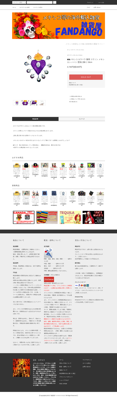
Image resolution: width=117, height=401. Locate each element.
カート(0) (100, 2)
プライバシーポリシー (66, 377)
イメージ (82, 119)
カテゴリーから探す (23, 7)
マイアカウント (87, 360)
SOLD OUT (86, 77)
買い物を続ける (72, 101)
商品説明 (35, 119)
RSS (60, 383)
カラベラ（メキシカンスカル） (78, 49)
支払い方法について (65, 363)
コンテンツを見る (36, 7)
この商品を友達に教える (74, 96)
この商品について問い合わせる (76, 99)
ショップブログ (64, 380)
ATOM (65, 383)
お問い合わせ (95, 7)
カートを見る (87, 363)
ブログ (87, 7)
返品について (72, 82)
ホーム (14, 7)
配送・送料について (65, 366)
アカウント (89, 2)
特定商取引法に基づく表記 (76, 84)
